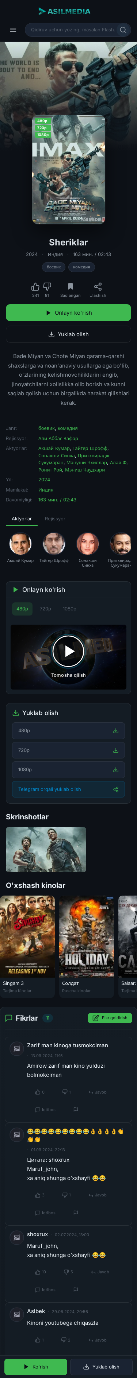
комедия (81, 266)
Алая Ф (118, 462)
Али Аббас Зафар (58, 438)
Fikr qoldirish (110, 1018)
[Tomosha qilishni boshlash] (68, 657)
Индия (55, 254)
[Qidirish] (123, 29)
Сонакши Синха (56, 455)
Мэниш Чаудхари (85, 470)
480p (22, 609)
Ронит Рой (50, 470)
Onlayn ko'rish (68, 312)
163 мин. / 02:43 (92, 254)
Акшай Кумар (54, 448)
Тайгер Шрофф (90, 448)
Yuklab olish (68, 334)
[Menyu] (13, 30)
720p (45, 609)
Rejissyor (55, 518)
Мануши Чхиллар (86, 462)
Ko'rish (35, 1366)
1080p (69, 609)
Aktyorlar (22, 518)
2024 (32, 254)
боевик (54, 266)
